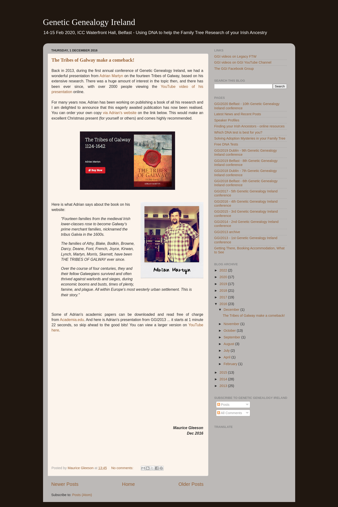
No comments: (122, 468)
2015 (224, 372)
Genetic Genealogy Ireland (89, 22)
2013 (224, 386)
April (227, 357)
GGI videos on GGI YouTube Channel (242, 62)
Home (128, 484)
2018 (224, 290)
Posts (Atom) (82, 495)
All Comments (229, 413)
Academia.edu (72, 320)
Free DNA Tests (226, 144)
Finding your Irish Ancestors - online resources (249, 126)
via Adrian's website (120, 113)
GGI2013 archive (227, 232)
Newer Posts (64, 484)
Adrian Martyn (111, 76)
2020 (224, 277)
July (227, 350)
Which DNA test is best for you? (238, 132)
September (232, 337)
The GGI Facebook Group (234, 68)
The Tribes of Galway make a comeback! (93, 60)
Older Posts (190, 484)
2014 (224, 379)
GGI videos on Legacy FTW (235, 56)
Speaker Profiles (227, 120)
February (231, 364)
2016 (224, 304)
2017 (224, 297)
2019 (224, 284)
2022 (224, 270)
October (230, 330)
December (232, 309)
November (232, 324)
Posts (223, 405)
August (229, 344)
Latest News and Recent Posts (237, 114)
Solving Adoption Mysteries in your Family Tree (249, 138)
